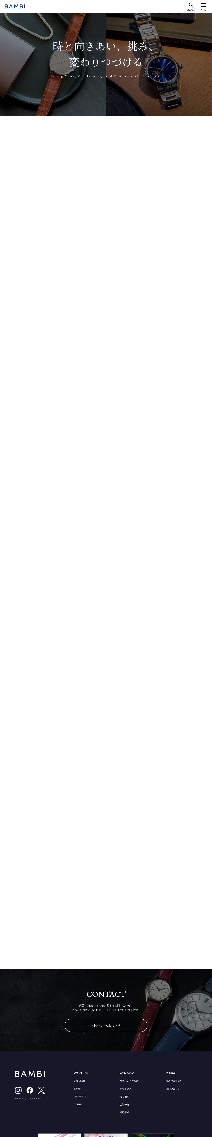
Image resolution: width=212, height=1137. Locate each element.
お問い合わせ (173, 1088)
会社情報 (170, 1072)
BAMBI (77, 1088)
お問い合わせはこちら (106, 1025)
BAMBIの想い (127, 1072)
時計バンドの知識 (129, 1080)
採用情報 (124, 1112)
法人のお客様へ (174, 1080)
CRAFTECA (80, 1096)
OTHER (78, 1104)
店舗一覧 (124, 1104)
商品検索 (124, 1096)
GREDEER (79, 1080)
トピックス (125, 1088)
